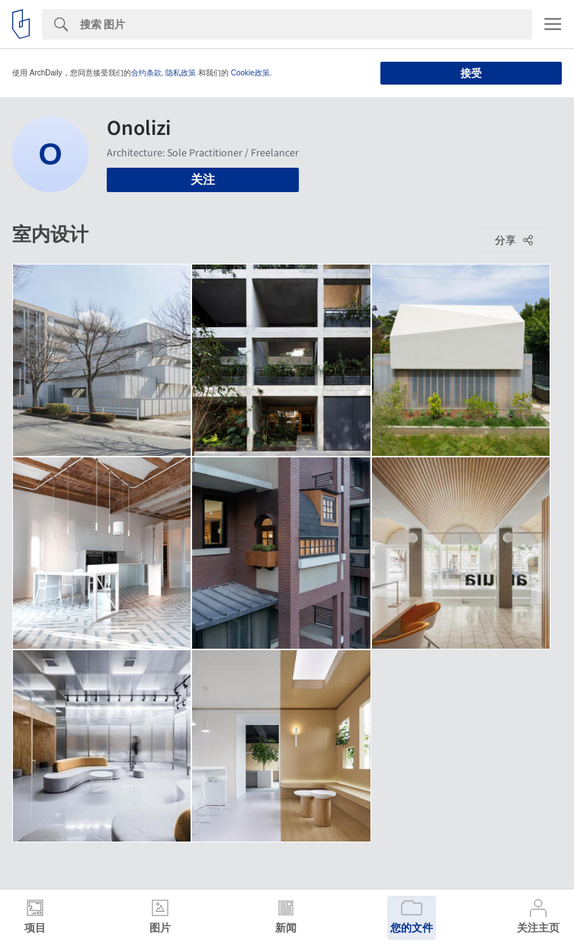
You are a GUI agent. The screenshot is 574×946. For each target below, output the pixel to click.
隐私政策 (180, 73)
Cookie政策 (250, 73)
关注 (203, 179)
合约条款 (146, 73)
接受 (471, 73)
